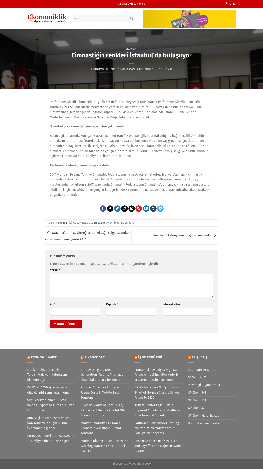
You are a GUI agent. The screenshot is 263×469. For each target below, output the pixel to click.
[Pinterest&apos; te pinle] (138, 208)
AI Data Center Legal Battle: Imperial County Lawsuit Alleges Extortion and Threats (157, 410)
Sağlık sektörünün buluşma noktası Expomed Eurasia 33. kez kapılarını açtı (50, 405)
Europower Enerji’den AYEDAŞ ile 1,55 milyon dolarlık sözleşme (50, 438)
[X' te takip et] (230, 3)
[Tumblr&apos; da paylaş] (153, 208)
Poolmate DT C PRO (202, 370)
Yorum (55, 270)
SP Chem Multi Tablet (203, 415)
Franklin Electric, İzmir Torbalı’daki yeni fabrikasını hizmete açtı (47, 375)
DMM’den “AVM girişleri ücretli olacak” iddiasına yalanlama (49, 389)
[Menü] (29, 4)
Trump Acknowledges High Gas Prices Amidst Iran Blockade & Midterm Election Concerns (156, 375)
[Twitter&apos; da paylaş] (117, 208)
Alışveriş (200, 357)
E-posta (112, 304)
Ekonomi (132, 48)
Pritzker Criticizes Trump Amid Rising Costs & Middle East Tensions (103, 392)
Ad (52, 304)
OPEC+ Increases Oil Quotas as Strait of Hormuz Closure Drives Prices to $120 (156, 392)
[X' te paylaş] (110, 208)
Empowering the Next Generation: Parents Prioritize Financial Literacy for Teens (102, 375)
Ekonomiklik (100, 69)
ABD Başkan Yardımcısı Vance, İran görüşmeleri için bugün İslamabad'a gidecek (48, 423)
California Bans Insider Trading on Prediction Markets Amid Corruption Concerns (156, 428)
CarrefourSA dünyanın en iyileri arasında (185, 235)
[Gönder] (131, 18)
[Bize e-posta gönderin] (234, 3)
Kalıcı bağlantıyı (99, 222)
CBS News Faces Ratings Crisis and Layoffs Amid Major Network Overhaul (157, 446)
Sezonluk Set (197, 377)
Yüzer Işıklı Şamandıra (204, 385)
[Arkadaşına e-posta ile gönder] (131, 208)
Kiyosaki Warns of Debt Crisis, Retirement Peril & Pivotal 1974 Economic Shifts (103, 410)
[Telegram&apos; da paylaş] (160, 208)
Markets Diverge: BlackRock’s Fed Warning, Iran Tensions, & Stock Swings (105, 446)
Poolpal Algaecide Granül (206, 423)
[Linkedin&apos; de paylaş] (146, 208)
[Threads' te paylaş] (124, 208)
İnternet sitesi (172, 304)
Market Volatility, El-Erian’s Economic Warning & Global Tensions (101, 428)
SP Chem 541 (197, 392)
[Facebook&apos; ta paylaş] (103, 208)
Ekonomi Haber (44, 357)
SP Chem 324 (197, 408)
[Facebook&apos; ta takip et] (226, 3)
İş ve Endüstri (150, 357)
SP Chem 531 (197, 400)
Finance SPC (95, 357)
